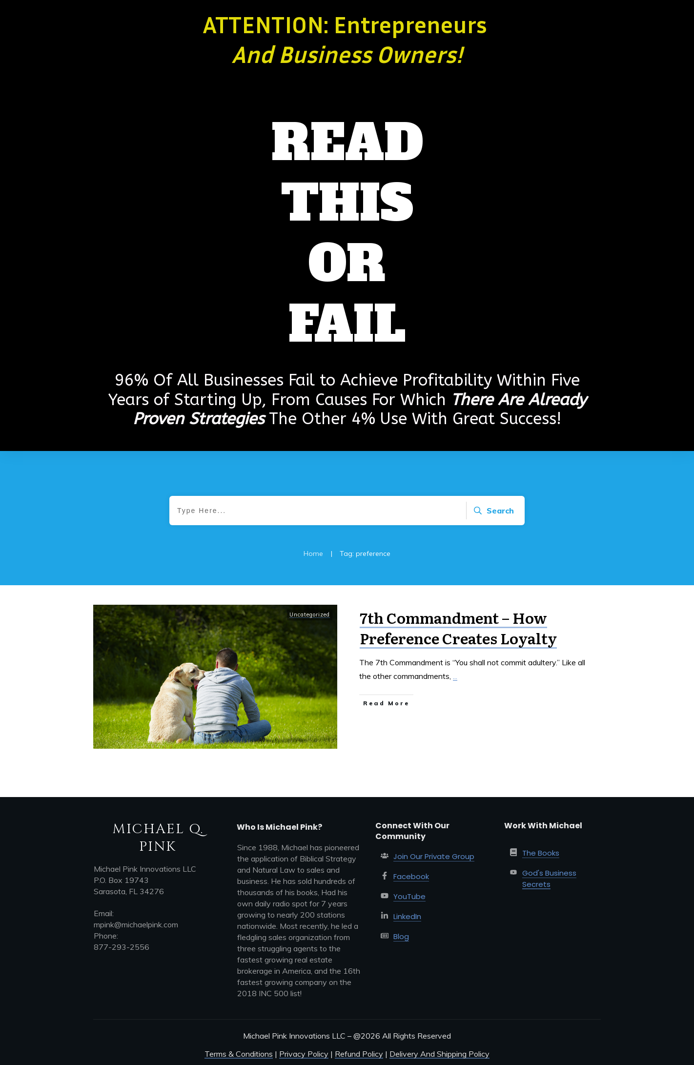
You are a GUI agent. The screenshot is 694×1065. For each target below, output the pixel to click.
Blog (401, 936)
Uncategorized (309, 614)
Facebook (411, 876)
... (455, 676)
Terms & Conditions (238, 1054)
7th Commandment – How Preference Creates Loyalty (458, 628)
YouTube (409, 896)
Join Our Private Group (433, 856)
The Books (540, 853)
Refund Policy (359, 1054)
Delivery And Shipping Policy (439, 1054)
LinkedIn (407, 916)
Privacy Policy (303, 1054)
